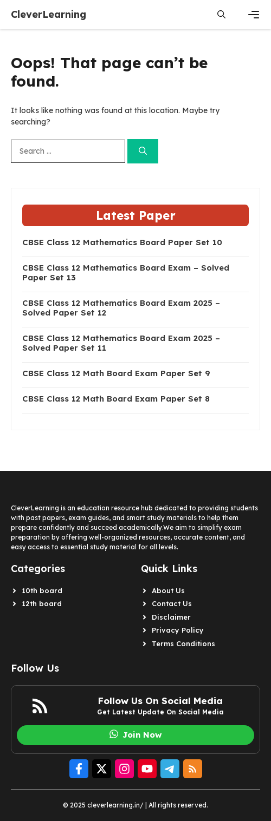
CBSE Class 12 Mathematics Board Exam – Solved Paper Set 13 (125, 273)
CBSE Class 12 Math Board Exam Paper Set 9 (116, 373)
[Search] (142, 151)
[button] (221, 14)
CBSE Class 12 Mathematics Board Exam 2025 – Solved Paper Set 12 (121, 308)
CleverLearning (48, 14)
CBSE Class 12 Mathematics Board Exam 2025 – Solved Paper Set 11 (121, 343)
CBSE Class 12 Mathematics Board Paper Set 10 (122, 242)
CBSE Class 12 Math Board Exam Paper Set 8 (116, 399)
